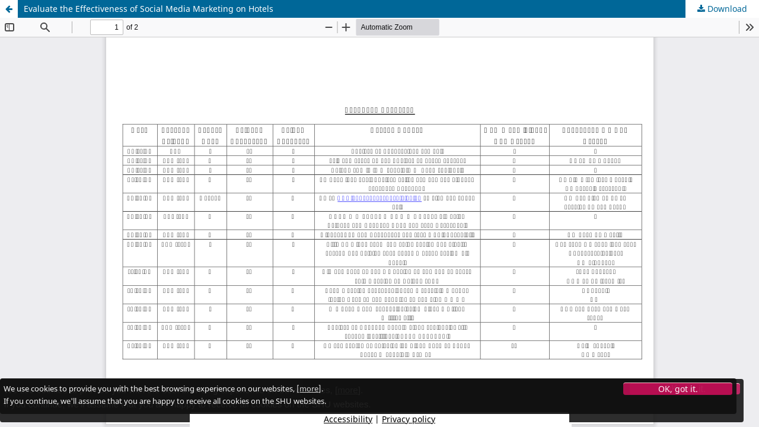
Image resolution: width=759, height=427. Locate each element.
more (308, 388)
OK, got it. (678, 388)
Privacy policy (408, 419)
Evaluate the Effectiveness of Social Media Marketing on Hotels (148, 8)
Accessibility (348, 419)
